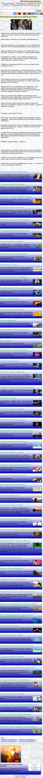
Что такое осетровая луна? (9, 361)
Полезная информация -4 (27, 741)
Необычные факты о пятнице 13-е (12, 207)
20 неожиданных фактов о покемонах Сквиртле (16, 646)
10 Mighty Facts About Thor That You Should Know (17, 387)
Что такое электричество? (9, 625)
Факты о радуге (5, 340)
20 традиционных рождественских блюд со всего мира (19, 529)
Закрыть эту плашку (20, 776)
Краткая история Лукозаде (9, 299)
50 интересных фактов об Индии (11, 505)
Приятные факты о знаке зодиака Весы (14, 350)
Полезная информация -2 (27, 739)
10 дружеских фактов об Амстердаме (13, 254)
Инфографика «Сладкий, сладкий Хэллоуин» (16, 196)
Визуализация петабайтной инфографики (14, 329)
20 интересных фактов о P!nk (10, 557)
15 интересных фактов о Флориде (12, 656)
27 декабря (27, 51)
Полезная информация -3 (9, 741)
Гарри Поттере (17, 113)
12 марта (4, 132)
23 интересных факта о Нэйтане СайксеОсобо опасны (19, 704)
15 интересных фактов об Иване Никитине (20, 768)
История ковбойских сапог (9, 495)
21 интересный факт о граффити (11, 241)
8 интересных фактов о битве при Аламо (14, 220)
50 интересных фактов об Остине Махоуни (15, 680)
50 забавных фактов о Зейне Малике (13, 579)
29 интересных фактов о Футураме (12, 184)
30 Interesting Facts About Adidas (11, 635)
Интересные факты (31, 1)
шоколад (11, 106)
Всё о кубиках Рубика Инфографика (12, 485)
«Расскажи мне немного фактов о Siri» (13, 475)
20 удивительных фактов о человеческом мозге (17, 288)
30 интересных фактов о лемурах (12, 452)
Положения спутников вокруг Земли (12, 420)
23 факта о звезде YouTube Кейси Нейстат (14, 519)
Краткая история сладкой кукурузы (12, 309)
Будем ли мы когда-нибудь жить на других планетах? (19, 604)
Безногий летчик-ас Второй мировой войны (15, 714)
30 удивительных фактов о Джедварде (13, 277)
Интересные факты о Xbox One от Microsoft (15, 540)
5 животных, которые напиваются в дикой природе (18, 726)
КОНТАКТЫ (31, 3)
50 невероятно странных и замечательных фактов (17, 591)
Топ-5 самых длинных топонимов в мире (14, 230)
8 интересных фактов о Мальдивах (12, 372)
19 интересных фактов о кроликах (12, 409)
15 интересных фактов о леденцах (12, 694)
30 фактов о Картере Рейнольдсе (11, 568)
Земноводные (21, 3)
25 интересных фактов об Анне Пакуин (13, 172)
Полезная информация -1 (9, 739)
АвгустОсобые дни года (8, 264)
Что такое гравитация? (8, 320)
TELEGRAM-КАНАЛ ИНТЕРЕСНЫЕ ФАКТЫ (25, 5)
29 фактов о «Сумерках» (8, 398)
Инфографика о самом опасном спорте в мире (16, 430)
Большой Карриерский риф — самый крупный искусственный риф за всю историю (16, 615)
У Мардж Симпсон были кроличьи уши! (14, 441)
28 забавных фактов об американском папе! (15, 464)
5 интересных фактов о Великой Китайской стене (17, 667)
